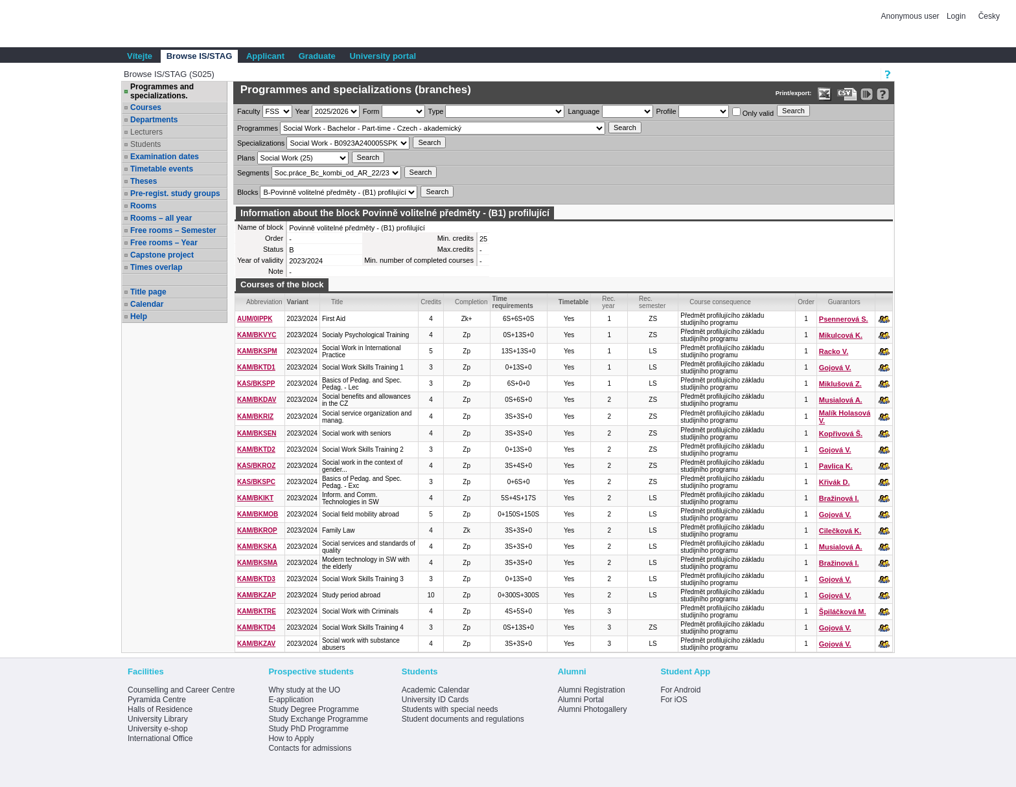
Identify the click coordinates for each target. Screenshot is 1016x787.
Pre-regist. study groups (175, 193)
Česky (989, 16)
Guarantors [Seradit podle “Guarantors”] (844, 301)
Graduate (317, 56)
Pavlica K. (836, 466)
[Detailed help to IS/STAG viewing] (883, 94)
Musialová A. (840, 400)
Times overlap (156, 267)
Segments (253, 173)
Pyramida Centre (157, 699)
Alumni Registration (591, 689)
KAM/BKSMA (257, 562)
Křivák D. (834, 482)
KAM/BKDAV (256, 399)
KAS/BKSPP (256, 383)
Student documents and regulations (463, 719)
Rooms (143, 205)
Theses (143, 181)
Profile (666, 111)
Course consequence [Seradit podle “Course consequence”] (720, 301)
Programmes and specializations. (162, 91)
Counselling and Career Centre (181, 689)
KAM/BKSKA (257, 546)
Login (956, 16)
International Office (160, 738)
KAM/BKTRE (256, 611)
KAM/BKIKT (255, 498)
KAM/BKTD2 (256, 449)
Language (583, 111)
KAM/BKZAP (256, 595)
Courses (145, 107)
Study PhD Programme (308, 728)
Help (138, 316)
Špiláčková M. (842, 611)
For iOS (673, 699)
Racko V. (833, 351)
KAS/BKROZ (256, 465)
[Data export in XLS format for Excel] (824, 94)
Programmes (257, 128)
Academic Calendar (436, 689)
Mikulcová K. (840, 335)
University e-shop (158, 728)
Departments (154, 119)
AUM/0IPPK (254, 318)
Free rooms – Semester (173, 230)
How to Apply (291, 738)
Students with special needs (450, 709)
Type (436, 111)
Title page (148, 291)
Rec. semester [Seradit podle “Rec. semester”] (652, 302)
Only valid (753, 112)
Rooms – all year (161, 218)
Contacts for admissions (309, 748)
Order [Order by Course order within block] (806, 301)
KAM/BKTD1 (256, 367)
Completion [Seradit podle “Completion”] (471, 301)
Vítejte (139, 56)
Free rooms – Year (164, 242)
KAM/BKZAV (256, 643)
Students (145, 144)
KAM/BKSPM (257, 351)
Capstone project (162, 255)
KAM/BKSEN (257, 433)
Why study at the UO (304, 689)
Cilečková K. (840, 531)
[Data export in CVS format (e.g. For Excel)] (847, 94)
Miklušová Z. (840, 384)
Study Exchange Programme (317, 719)
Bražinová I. (839, 498)
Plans (246, 158)
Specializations (260, 143)
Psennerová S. (843, 319)
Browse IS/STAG (200, 56)
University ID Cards (435, 699)
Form (371, 111)
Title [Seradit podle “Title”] (337, 301)
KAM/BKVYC (257, 334)
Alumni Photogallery (592, 709)
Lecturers (146, 132)
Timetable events (161, 168)
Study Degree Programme (313, 709)
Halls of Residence (160, 709)
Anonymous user (911, 16)
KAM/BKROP (257, 530)
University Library (158, 719)
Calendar (146, 304)
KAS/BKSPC (256, 481)
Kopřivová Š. (840, 434)
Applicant (265, 56)
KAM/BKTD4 (256, 627)
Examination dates (164, 156)
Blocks (247, 192)
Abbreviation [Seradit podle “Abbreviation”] (264, 301)
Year (302, 111)
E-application (290, 699)
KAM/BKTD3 (256, 578)
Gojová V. (835, 367)
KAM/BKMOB (257, 514)
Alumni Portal (581, 699)
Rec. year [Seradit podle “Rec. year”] (609, 302)
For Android (680, 689)
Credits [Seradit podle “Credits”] (431, 301)
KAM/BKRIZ (255, 416)
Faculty (248, 111)
